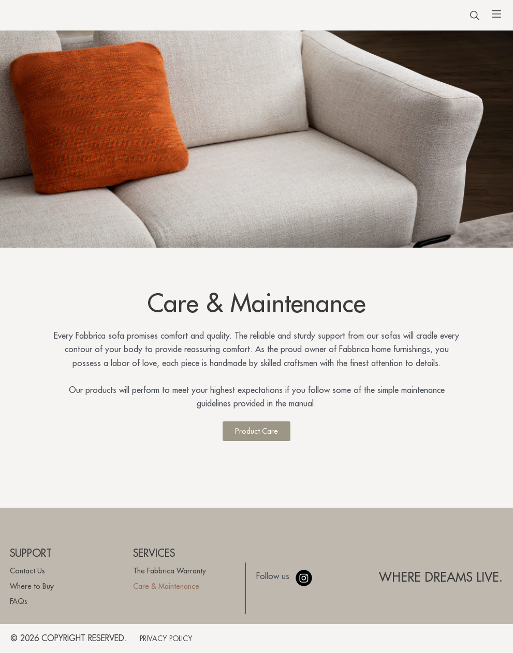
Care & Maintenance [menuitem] (166, 586)
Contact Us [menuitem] (27, 570)
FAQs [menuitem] (18, 601)
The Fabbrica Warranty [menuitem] (169, 570)
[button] (474, 19)
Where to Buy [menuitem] (32, 586)
